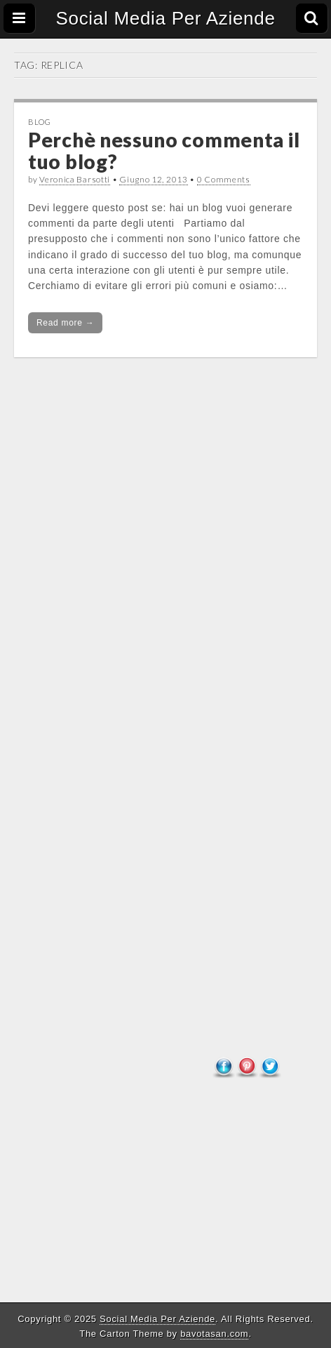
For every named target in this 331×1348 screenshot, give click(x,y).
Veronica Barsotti (74, 179)
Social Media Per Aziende (165, 18)
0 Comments (223, 179)
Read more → (65, 323)
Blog (39, 121)
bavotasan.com (214, 1333)
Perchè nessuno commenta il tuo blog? (163, 150)
